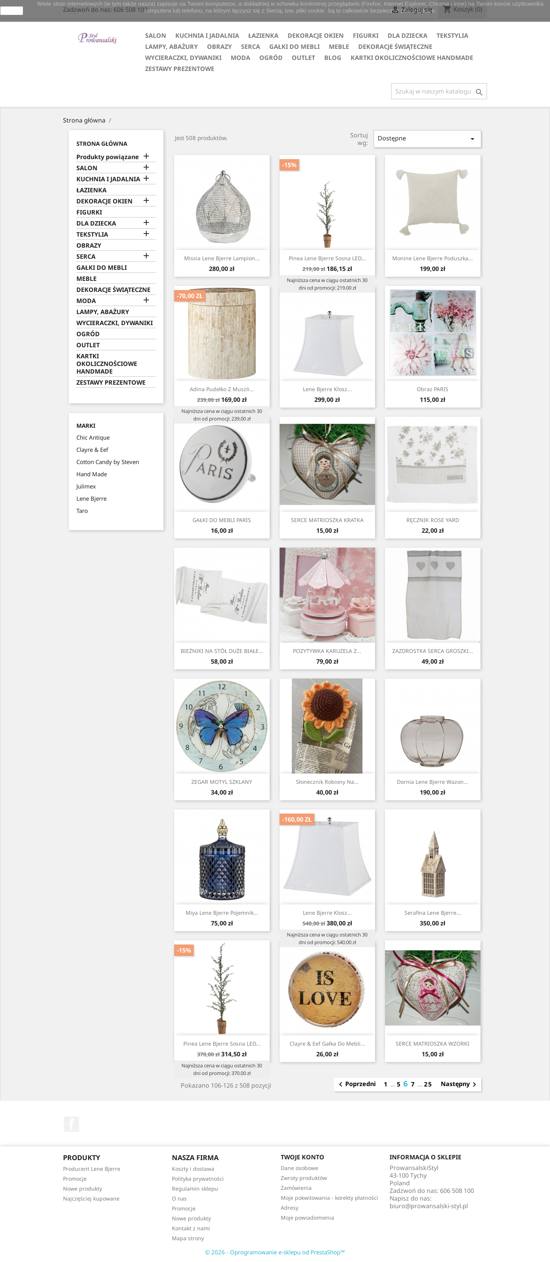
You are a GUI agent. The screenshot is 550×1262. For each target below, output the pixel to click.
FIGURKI (366, 35)
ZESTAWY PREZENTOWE (179, 68)
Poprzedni (356, 1084)
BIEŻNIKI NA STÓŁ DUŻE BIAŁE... (222, 650)
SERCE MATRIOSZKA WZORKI (432, 1043)
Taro (82, 510)
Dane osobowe (299, 1168)
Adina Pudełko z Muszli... (222, 389)
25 (428, 1084)
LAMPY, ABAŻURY (171, 46)
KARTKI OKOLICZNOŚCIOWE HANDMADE (412, 57)
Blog (332, 57)
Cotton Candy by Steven (107, 462)
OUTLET (303, 57)
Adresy (289, 1207)
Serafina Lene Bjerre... (432, 912)
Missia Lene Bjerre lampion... (222, 258)
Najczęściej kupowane (91, 1198)
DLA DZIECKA (407, 35)
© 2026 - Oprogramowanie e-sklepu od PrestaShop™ (275, 1252)
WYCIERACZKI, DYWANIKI (183, 57)
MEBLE (339, 46)
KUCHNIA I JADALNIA (207, 35)
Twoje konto (302, 1157)
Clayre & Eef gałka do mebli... (327, 1043)
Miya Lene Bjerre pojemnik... (222, 912)
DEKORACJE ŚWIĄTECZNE (395, 46)
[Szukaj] (439, 91)
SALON (155, 35)
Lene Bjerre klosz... (327, 389)
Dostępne (427, 138)
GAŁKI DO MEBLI (294, 46)
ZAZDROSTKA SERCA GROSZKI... (432, 650)
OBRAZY (219, 46)
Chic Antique (93, 437)
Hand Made (91, 474)
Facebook (71, 1124)
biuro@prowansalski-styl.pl (429, 1206)
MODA (240, 57)
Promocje (75, 1178)
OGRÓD (271, 57)
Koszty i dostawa (193, 1168)
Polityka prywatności (198, 1178)
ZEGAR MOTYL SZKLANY (221, 781)
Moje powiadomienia (307, 1217)
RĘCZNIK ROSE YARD (432, 520)
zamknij (12, 11)
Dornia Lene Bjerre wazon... (432, 781)
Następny (460, 1084)
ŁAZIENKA (263, 35)
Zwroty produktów (304, 1177)
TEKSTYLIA (452, 35)
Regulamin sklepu (195, 1188)
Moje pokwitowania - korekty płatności (329, 1197)
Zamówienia (296, 1187)
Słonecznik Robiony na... (327, 781)
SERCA (250, 46)
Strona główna (101, 143)
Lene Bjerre (91, 498)
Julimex (86, 486)
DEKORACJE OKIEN (316, 35)
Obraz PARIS (432, 389)
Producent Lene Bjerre (91, 1168)
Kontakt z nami (191, 1228)
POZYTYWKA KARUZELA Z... (327, 650)
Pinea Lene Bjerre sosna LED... (327, 258)
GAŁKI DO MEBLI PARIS (221, 520)
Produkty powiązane (107, 157)
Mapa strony (188, 1238)
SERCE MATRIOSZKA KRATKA (327, 520)
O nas (179, 1198)
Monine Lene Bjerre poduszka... (432, 258)
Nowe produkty (82, 1188)
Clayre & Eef (92, 449)
